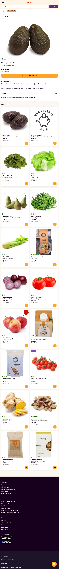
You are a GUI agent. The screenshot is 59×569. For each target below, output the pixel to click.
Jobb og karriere (6, 523)
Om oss (3, 520)
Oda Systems (6, 529)
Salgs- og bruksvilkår (7, 560)
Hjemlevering (5, 506)
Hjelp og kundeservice (8, 501)
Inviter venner (5, 525)
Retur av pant (5, 508)
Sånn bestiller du (6, 504)
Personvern (4, 563)
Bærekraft (4, 527)
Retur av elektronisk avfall (9, 510)
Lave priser (4, 491)
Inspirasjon (4, 485)
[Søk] (3, 6)
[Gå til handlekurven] (53, 6)
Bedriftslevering (6, 493)
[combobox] (26, 6)
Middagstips (5, 487)
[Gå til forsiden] (29, 2)
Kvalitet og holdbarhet (8, 489)
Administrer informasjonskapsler (11, 567)
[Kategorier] (2, 2)
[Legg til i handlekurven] (26, 143)
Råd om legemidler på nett (10, 512)
